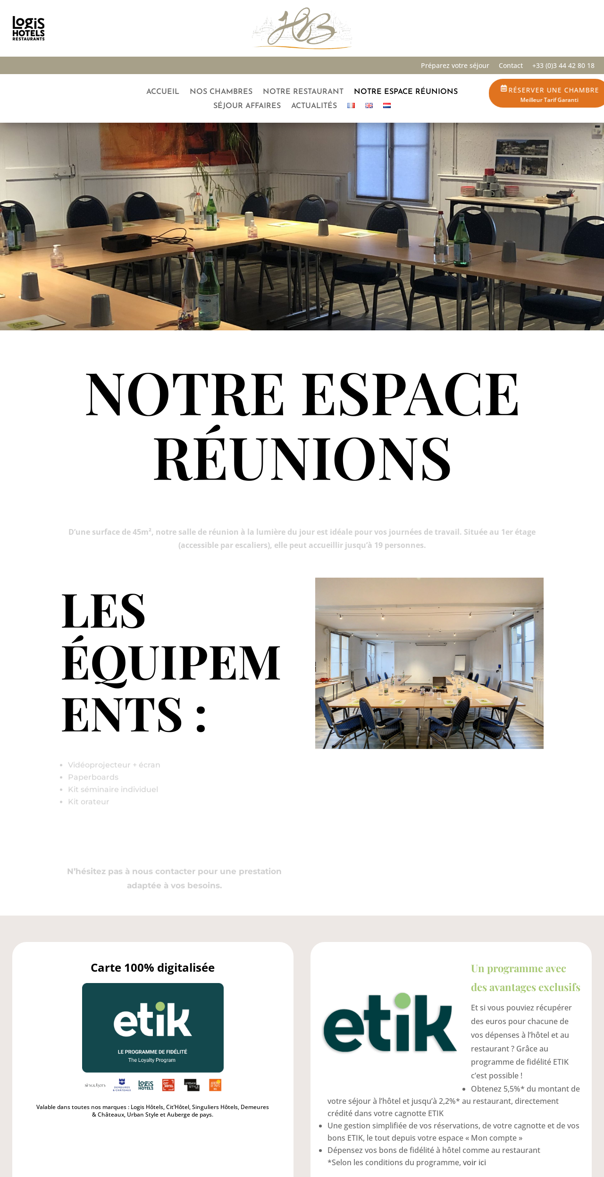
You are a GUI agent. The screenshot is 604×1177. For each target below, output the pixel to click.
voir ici (474, 1162)
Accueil (162, 92)
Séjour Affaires (247, 106)
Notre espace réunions (406, 92)
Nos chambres (221, 92)
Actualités (314, 106)
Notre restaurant (303, 92)
